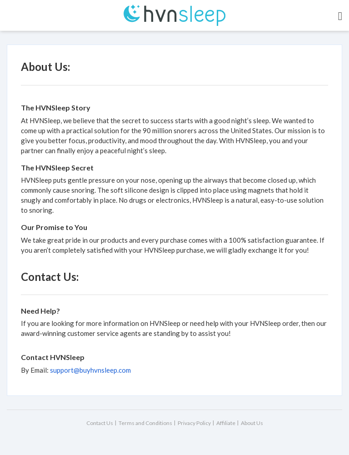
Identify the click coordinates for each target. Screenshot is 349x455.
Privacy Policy (194, 423)
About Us (252, 423)
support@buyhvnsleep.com (90, 370)
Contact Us (99, 423)
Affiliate (225, 423)
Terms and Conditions (145, 423)
